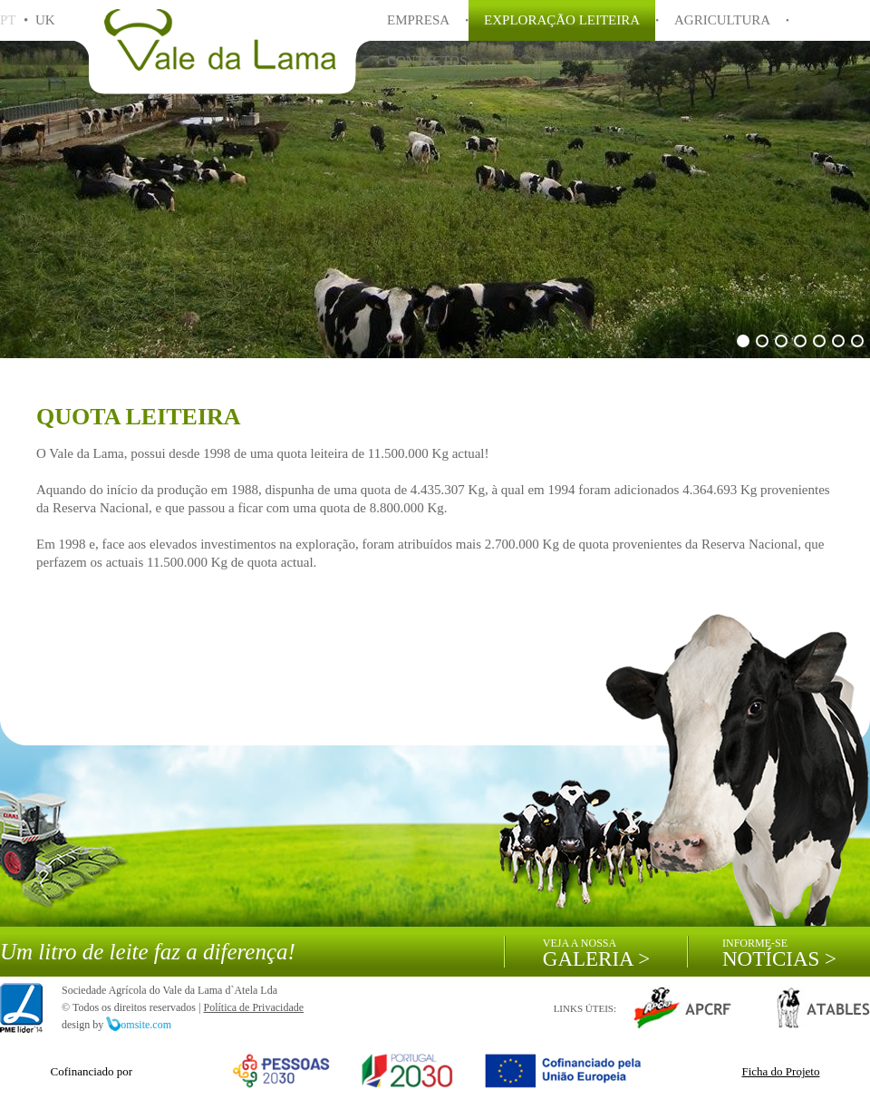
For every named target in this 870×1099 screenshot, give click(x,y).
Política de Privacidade (253, 1007)
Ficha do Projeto (780, 1071)
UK (45, 20)
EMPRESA (418, 20)
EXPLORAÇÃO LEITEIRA (562, 20)
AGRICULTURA (722, 20)
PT (7, 20)
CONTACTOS (427, 60)
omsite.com (138, 1024)
